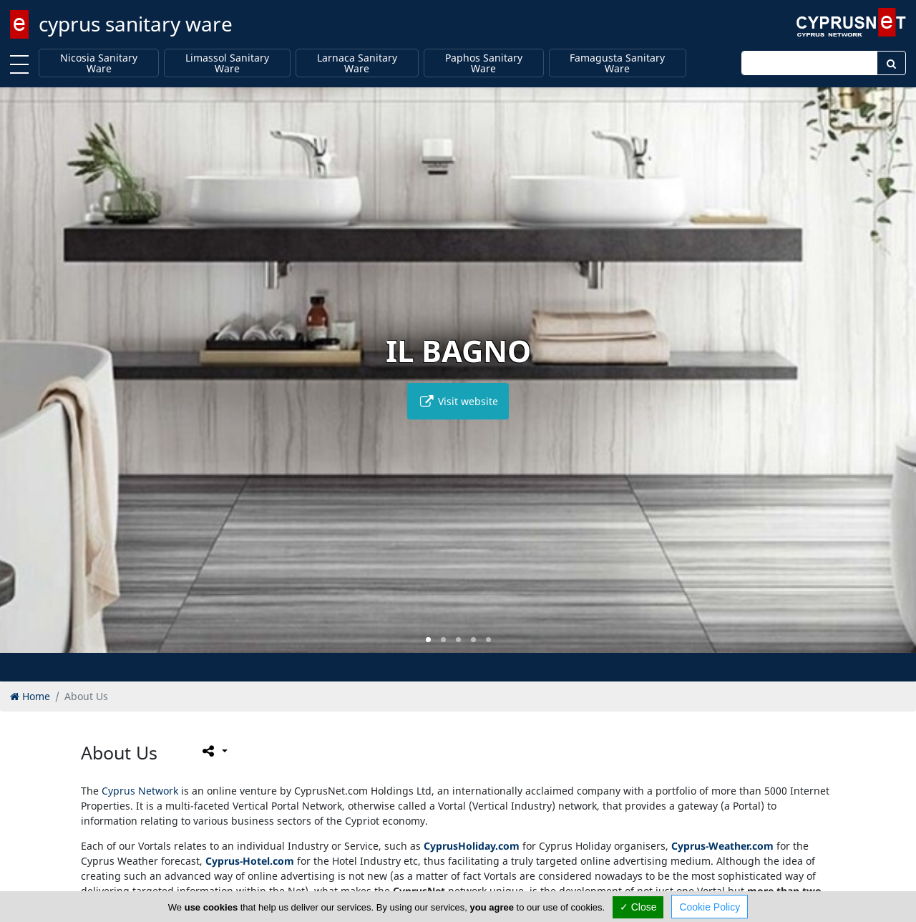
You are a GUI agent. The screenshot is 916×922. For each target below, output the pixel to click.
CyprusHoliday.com (472, 846)
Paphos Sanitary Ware (483, 63)
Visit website (458, 401)
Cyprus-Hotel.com (249, 861)
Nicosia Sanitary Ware (98, 63)
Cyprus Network (140, 790)
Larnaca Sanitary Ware (357, 63)
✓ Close (638, 907)
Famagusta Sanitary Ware (617, 63)
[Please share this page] (213, 751)
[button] (428, 640)
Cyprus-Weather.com (722, 846)
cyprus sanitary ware (136, 23)
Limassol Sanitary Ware (227, 63)
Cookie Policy (709, 907)
